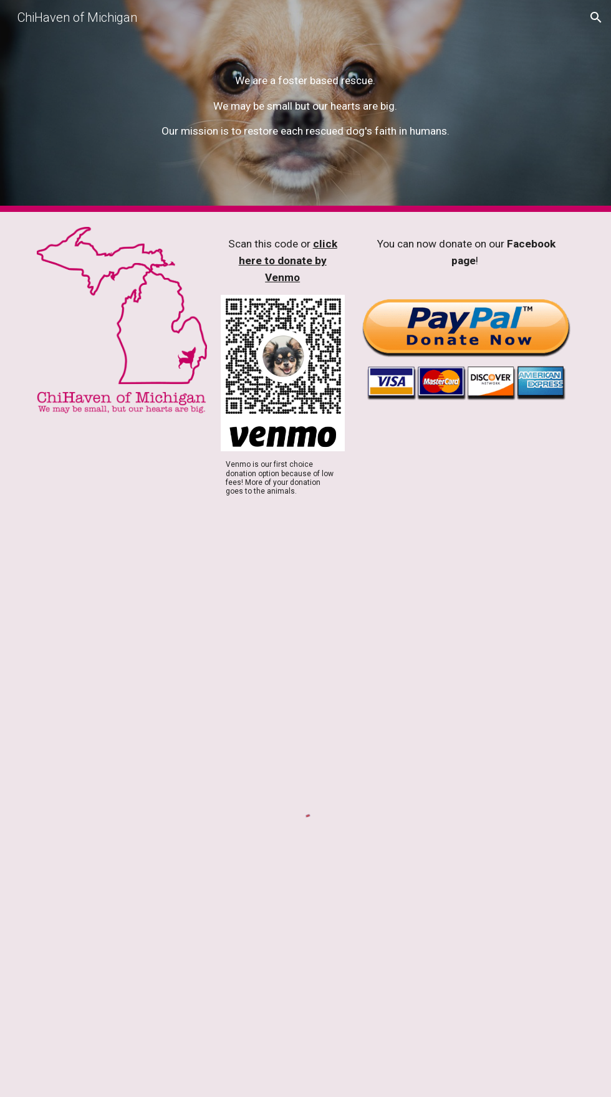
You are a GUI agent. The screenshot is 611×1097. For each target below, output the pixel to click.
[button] (596, 17)
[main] (305, 106)
